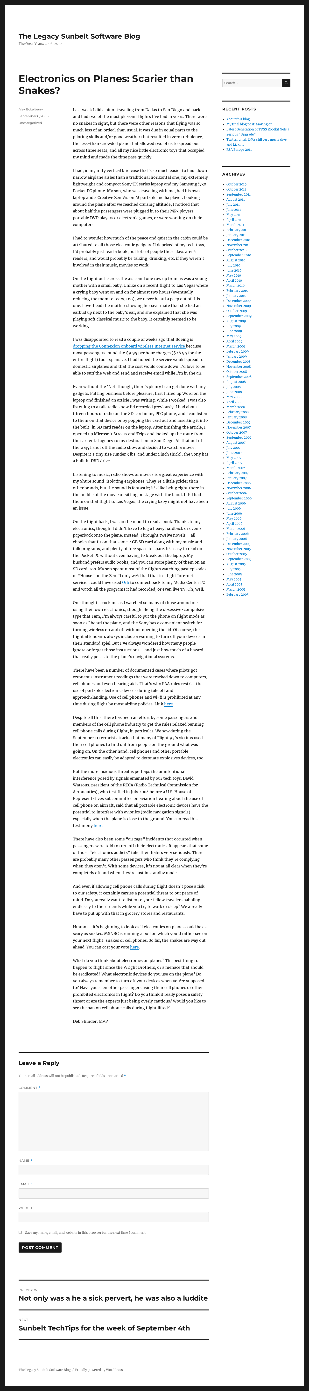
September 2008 (239, 377)
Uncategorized (30, 123)
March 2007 (235, 468)
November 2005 (238, 549)
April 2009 (234, 341)
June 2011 (233, 210)
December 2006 (238, 483)
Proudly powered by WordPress (99, 1370)
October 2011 (236, 189)
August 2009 (236, 321)
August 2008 (236, 382)
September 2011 (238, 194)
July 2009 (233, 326)
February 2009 (237, 351)
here (168, 704)
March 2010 (235, 286)
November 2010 (238, 245)
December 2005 (238, 544)
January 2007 (236, 478)
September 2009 (239, 316)
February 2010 (237, 291)
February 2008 (237, 412)
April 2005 (234, 584)
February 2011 (237, 230)
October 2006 (236, 493)
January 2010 (236, 296)
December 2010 (238, 240)
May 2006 (234, 519)
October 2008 (236, 372)
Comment (30, 1088)
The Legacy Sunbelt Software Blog (79, 36)
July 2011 (233, 205)
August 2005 (236, 564)
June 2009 (234, 331)
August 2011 (235, 200)
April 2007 (234, 463)
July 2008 (233, 387)
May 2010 (233, 275)
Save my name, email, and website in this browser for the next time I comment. (85, 1233)
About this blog (238, 119)
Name (26, 1161)
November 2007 (238, 427)
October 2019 (236, 184)
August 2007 (236, 443)
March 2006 (235, 529)
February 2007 (237, 473)
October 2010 (236, 250)
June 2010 (233, 270)
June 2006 (234, 513)
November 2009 (238, 306)
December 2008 (238, 362)
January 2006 (236, 539)
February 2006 (237, 534)
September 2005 (239, 559)
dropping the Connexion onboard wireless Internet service (129, 346)
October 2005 (236, 554)
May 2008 (233, 397)
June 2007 (234, 453)
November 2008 (238, 367)
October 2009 (236, 311)
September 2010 (238, 255)
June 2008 (234, 392)
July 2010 (233, 265)
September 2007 (239, 438)
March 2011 (235, 225)
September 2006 (239, 498)
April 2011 (233, 220)
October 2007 (236, 432)
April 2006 (234, 524)
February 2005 (237, 595)
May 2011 (233, 215)
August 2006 (236, 503)
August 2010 (235, 260)
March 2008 (235, 407)
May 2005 (233, 579)
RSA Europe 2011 (239, 150)
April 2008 (234, 402)
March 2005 (235, 589)
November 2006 (238, 488)
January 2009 (236, 357)
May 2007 (233, 458)
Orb (125, 582)
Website (27, 1208)
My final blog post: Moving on (249, 124)
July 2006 (233, 508)
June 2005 (234, 574)
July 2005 (233, 569)
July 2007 (233, 448)
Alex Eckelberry (31, 109)
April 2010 (234, 281)
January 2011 (236, 235)
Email (26, 1184)
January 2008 (236, 417)
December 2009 (238, 301)
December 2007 (238, 422)
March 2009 (235, 346)
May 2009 (234, 336)
